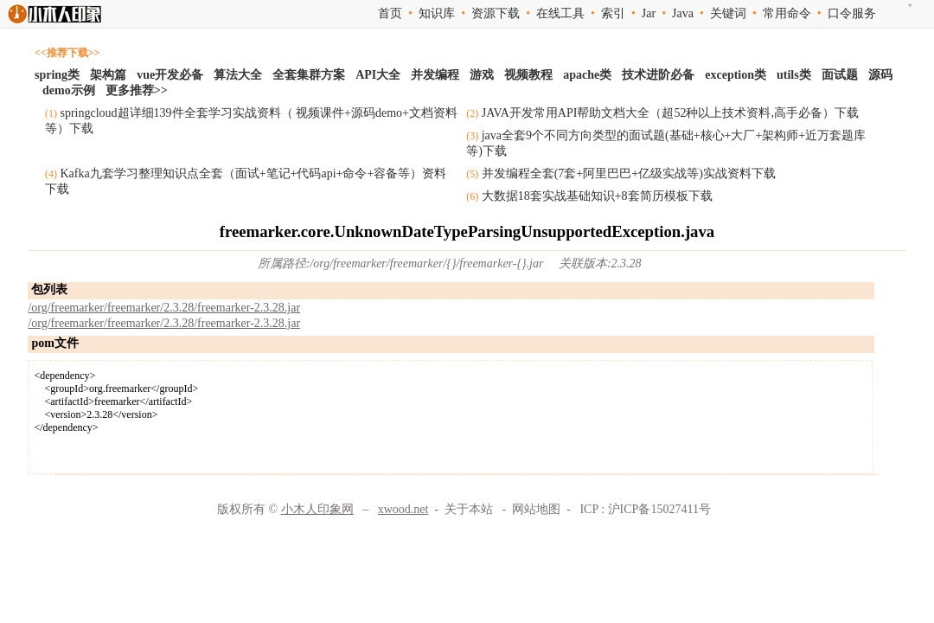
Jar (649, 13)
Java (683, 13)
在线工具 (560, 13)
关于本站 (469, 509)
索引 (613, 13)
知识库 (437, 13)
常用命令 (787, 13)
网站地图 (536, 509)
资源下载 (495, 13)
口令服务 (852, 13)
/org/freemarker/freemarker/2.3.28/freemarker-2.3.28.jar (164, 307)
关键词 (728, 13)
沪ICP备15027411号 (659, 509)
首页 (390, 13)
